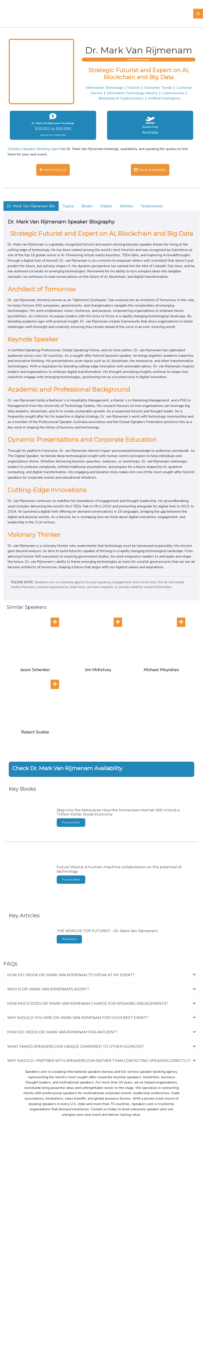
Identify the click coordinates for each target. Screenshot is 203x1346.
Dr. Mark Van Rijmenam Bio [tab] (31, 206)
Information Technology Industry (132, 93)
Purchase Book (71, 822)
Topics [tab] (68, 206)
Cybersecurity (173, 93)
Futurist (133, 87)
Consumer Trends (158, 87)
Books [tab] (87, 206)
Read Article (69, 939)
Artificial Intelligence (164, 98)
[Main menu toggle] (198, 14)
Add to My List (53, 169)
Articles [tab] (126, 206)
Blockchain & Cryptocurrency (121, 98)
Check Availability (150, 169)
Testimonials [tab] (152, 206)
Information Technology (104, 87)
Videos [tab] (106, 206)
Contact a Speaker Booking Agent (34, 148)
